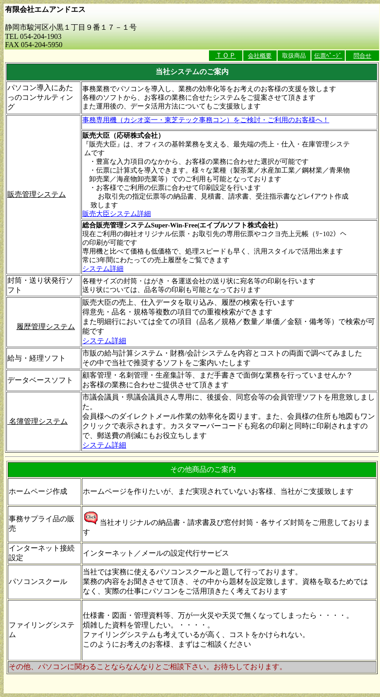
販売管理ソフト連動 (40, 317)
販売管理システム (36, 194)
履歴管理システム (45, 326)
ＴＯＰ (225, 55)
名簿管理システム (37, 421)
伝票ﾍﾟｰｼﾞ (328, 55)
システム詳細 (102, 268)
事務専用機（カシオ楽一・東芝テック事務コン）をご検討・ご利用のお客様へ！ (205, 120)
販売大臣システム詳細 (116, 213)
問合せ (362, 55)
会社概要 (260, 55)
